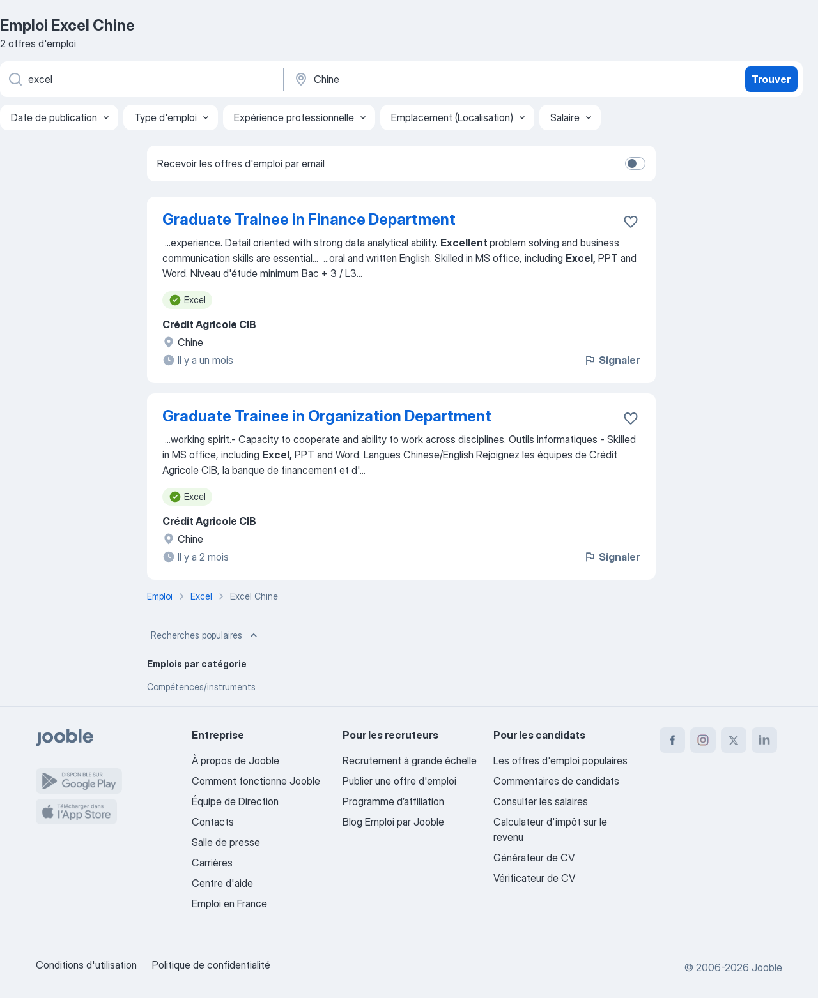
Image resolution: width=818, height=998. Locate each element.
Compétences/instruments (201, 686)
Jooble (767, 967)
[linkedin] (764, 740)
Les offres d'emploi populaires (560, 760)
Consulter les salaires (540, 801)
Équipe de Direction (235, 801)
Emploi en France (229, 903)
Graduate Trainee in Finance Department (309, 219)
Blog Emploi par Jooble (393, 821)
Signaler (611, 360)
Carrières (212, 862)
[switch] (635, 163)
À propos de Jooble (235, 760)
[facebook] (672, 740)
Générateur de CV (534, 857)
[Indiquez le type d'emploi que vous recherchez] (140, 79)
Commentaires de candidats (556, 781)
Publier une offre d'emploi (399, 781)
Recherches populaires (205, 635)
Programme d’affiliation (393, 801)
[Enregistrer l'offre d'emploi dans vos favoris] (630, 221)
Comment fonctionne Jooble (256, 781)
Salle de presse (226, 842)
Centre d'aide (222, 883)
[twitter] (733, 740)
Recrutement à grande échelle (410, 760)
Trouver (771, 79)
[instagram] (703, 740)
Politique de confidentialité (211, 964)
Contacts (213, 821)
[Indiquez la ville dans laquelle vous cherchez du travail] (426, 79)
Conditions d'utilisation (86, 964)
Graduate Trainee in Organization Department (326, 416)
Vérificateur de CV (534, 878)
